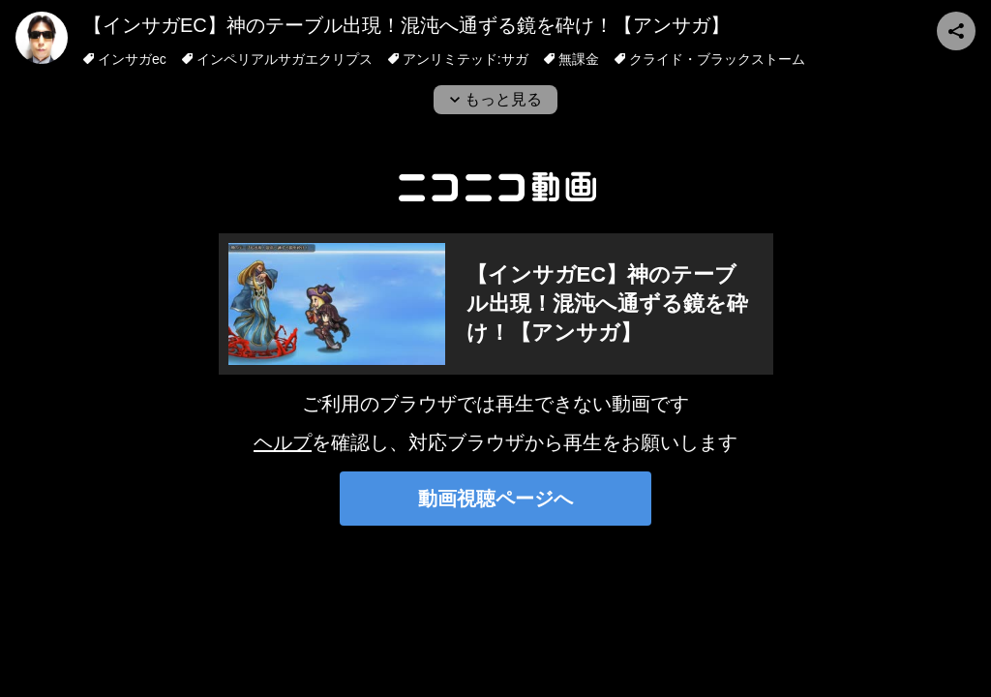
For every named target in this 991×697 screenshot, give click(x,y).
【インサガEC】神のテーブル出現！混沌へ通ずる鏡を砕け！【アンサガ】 (406, 25)
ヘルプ (283, 442)
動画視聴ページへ (495, 498)
